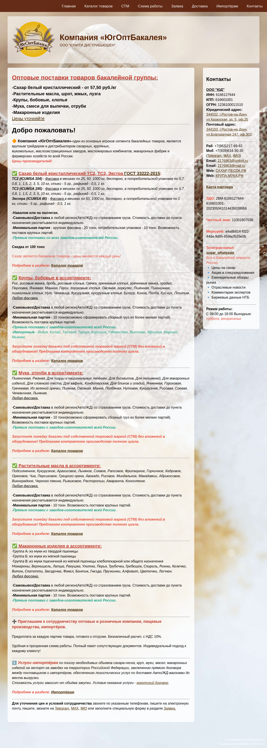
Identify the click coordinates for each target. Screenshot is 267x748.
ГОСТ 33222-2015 (142, 173)
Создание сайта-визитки (234, 743)
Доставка (200, 6)
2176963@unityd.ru (233, 161)
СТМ (125, 6)
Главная (69, 6)
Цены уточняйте (28, 118)
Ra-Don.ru (258, 743)
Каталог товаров (98, 6)
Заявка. (170, 708)
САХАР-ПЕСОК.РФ (231, 171)
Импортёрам (227, 6)
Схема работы (150, 6)
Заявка (177, 6)
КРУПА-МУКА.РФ (229, 176)
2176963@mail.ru (231, 166)
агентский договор (152, 683)
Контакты (255, 6)
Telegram (62, 708)
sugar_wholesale (220, 253)
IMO (84, 708)
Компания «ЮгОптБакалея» (113, 37)
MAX (75, 708)
